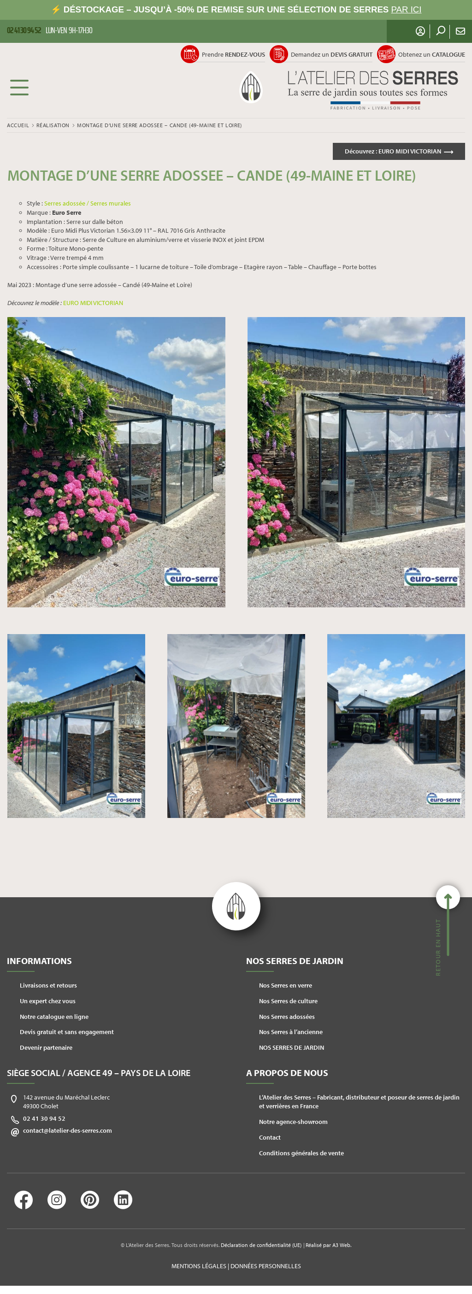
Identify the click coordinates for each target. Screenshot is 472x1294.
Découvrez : (393, 151)
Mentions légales (198, 1266)
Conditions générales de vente (301, 1153)
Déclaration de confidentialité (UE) (261, 1244)
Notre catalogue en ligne (54, 1016)
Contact (270, 1137)
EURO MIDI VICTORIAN (93, 303)
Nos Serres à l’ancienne (291, 1032)
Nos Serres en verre (285, 985)
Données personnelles (265, 1266)
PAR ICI (406, 9)
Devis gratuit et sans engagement (67, 1032)
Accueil (18, 125)
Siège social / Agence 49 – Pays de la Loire (98, 1072)
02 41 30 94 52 (44, 1118)
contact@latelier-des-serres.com (67, 1130)
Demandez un (331, 54)
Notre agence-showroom (293, 1122)
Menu (19, 87)
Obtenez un (431, 54)
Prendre (233, 54)
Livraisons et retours (48, 985)
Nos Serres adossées (287, 1016)
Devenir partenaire (46, 1047)
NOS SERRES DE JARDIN (291, 1047)
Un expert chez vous (48, 1001)
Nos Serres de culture (288, 1001)
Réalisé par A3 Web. (328, 1244)
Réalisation (53, 125)
